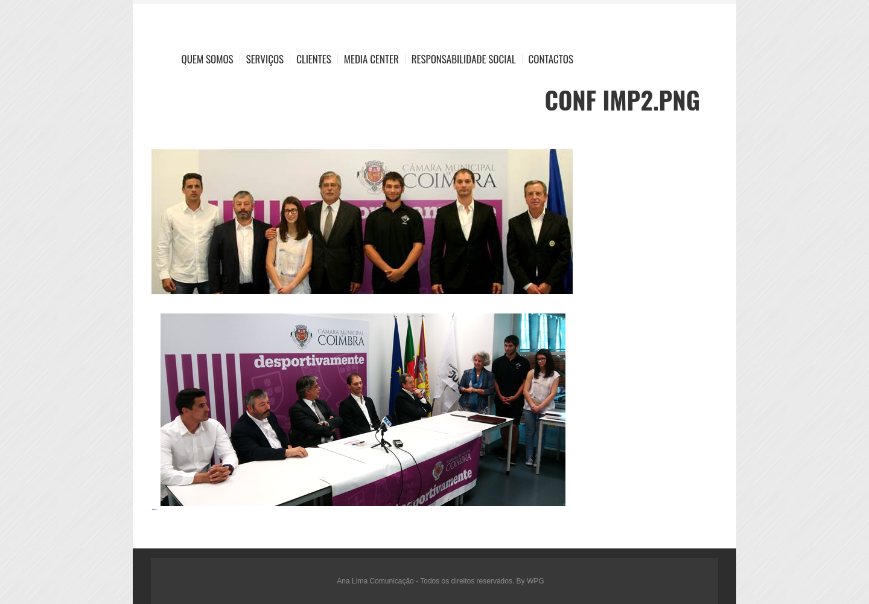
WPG (535, 581)
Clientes (313, 59)
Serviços (265, 59)
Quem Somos (208, 59)
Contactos (551, 59)
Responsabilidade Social (464, 59)
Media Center (371, 59)
